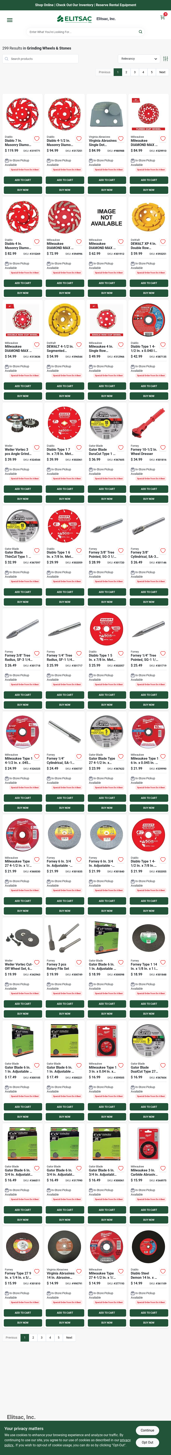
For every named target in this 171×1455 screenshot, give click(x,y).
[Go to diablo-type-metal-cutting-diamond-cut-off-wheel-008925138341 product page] (64, 453)
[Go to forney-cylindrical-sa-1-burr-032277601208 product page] (64, 762)
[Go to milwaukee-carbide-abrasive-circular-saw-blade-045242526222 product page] (148, 1174)
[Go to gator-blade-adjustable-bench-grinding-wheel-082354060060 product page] (22, 1071)
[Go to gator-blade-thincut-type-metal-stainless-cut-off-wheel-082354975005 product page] (22, 556)
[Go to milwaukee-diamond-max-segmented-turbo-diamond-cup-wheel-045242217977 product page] (148, 144)
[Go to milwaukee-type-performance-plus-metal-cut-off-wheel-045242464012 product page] (22, 762)
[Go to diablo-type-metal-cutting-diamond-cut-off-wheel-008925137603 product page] (148, 865)
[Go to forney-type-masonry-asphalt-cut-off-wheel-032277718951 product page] (148, 968)
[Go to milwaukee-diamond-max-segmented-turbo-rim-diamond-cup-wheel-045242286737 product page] (64, 247)
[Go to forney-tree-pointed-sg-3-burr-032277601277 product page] (106, 556)
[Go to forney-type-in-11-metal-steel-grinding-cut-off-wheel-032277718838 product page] (22, 1277)
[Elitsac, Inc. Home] (74, 19)
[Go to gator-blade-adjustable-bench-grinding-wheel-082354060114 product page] (64, 1174)
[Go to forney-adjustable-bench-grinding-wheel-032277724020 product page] (106, 865)
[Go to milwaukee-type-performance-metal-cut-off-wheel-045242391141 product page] (148, 762)
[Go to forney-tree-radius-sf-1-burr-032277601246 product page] (64, 659)
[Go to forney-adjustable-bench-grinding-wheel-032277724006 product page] (64, 865)
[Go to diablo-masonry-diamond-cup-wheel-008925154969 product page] (22, 144)
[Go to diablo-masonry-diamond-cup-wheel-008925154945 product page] (22, 247)
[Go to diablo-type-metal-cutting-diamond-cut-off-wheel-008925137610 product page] (106, 659)
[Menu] (9, 20)
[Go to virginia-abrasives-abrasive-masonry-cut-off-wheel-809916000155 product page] (64, 1277)
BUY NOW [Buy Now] (23, 190)
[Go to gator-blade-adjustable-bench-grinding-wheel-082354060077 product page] (64, 1071)
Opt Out (147, 1442)
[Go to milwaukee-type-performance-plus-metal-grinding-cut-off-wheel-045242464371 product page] (22, 865)
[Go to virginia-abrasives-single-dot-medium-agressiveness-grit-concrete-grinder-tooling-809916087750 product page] (106, 144)
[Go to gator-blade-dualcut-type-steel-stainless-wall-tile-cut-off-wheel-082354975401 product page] (148, 1071)
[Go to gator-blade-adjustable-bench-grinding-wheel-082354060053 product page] (106, 968)
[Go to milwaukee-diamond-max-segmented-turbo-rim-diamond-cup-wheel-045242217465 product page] (106, 247)
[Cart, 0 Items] (162, 17)
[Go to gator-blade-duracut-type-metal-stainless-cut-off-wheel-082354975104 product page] (106, 453)
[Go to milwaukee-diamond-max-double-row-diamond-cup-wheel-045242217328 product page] (22, 350)
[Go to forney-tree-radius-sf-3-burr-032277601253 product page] (22, 659)
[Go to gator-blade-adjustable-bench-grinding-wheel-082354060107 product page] (22, 1174)
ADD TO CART (23, 180)
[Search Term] (85, 32)
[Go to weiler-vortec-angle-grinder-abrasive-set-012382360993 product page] (22, 453)
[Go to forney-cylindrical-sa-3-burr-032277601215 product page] (148, 556)
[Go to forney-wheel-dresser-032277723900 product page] (148, 453)
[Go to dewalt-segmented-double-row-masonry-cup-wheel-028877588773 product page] (64, 350)
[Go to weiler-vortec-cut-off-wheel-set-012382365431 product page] (22, 968)
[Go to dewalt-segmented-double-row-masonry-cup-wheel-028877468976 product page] (148, 247)
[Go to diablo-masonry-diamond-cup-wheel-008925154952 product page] (64, 144)
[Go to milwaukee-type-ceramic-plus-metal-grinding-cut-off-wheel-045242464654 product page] (106, 1277)
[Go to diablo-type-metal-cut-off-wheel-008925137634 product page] (148, 350)
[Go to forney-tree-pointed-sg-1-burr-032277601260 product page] (148, 659)
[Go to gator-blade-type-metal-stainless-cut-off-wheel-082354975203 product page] (106, 762)
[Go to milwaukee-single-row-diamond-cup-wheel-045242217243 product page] (106, 350)
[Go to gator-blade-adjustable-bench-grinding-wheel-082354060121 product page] (106, 1174)
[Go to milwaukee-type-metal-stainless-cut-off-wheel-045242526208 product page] (106, 1071)
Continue (147, 1430)
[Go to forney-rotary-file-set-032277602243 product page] (64, 968)
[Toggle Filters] (165, 58)
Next (162, 72)
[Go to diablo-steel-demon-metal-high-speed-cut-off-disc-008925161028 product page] (148, 1277)
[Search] (141, 31)
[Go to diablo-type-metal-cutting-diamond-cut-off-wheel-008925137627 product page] (64, 556)
